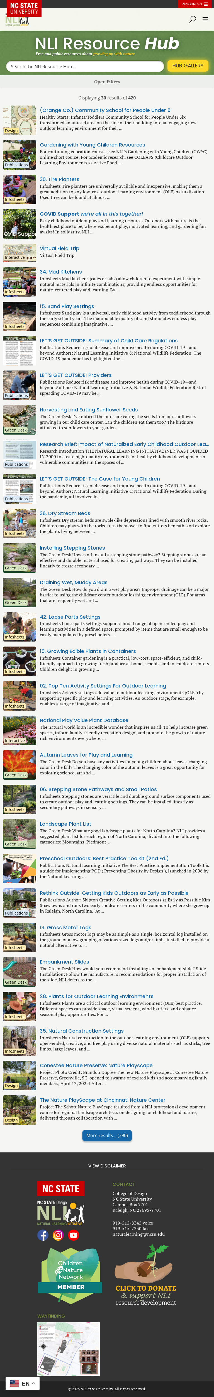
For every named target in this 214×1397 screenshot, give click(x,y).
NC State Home (28, 4)
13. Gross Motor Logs (125, 928)
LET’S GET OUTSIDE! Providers (125, 375)
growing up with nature (114, 53)
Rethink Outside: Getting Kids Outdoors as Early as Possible (125, 893)
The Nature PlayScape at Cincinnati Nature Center (125, 1100)
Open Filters (107, 82)
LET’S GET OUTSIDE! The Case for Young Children (125, 479)
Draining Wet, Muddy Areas (125, 582)
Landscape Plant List (125, 824)
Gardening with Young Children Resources (125, 145)
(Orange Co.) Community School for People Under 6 (125, 110)
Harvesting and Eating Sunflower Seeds (125, 410)
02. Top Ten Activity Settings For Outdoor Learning (125, 686)
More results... (107, 1135)
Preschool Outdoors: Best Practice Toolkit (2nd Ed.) (125, 858)
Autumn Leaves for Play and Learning (125, 755)
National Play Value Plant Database (125, 720)
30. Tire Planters (125, 179)
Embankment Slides (125, 962)
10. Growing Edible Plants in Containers (125, 651)
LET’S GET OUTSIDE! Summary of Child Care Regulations (125, 341)
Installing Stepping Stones (125, 548)
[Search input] (85, 66)
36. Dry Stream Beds (125, 513)
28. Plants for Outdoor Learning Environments (125, 996)
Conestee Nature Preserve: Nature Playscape (125, 1065)
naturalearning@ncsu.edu (139, 1234)
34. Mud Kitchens (125, 272)
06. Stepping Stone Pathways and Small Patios (125, 789)
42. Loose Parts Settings (125, 617)
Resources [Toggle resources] (192, 4)
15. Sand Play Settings (125, 306)
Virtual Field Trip (125, 248)
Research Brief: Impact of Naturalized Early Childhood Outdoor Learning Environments (125, 444)
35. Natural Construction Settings (125, 1031)
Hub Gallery (187, 65)
